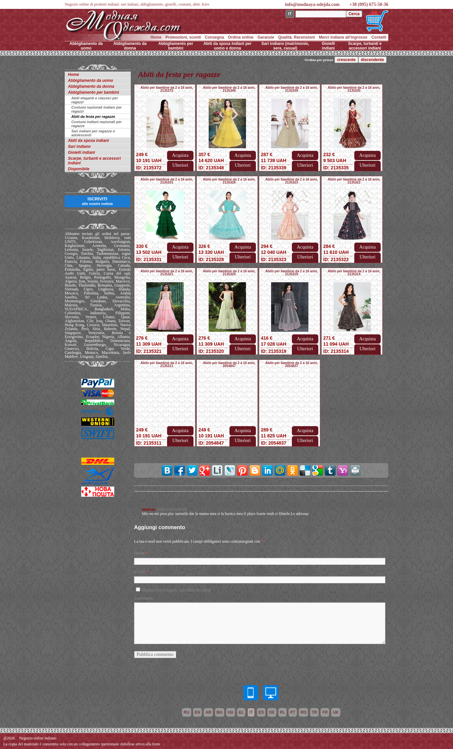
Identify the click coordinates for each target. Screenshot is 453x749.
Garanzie (266, 37)
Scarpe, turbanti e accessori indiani (364, 46)
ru (186, 712)
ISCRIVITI (97, 201)
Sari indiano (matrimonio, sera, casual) (285, 46)
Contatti (378, 37)
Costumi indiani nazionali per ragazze (96, 124)
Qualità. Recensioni (296, 37)
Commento (144, 598)
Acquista (180, 155)
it (251, 712)
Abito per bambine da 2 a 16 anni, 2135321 (167, 272)
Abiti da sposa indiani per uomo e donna (227, 46)
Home (156, 37)
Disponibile (78, 169)
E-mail (139, 571)
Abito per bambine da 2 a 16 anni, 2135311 (167, 364)
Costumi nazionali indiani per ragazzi (96, 109)
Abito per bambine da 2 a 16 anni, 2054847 (229, 364)
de (272, 712)
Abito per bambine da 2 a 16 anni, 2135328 (229, 181)
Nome (139, 553)
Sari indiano (79, 146)
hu (230, 712)
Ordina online (240, 37)
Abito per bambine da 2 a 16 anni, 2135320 (229, 272)
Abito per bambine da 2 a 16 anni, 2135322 (354, 181)
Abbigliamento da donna (130, 46)
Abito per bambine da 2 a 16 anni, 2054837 (291, 364)
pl (282, 712)
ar (208, 712)
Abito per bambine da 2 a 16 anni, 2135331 (167, 181)
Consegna (214, 37)
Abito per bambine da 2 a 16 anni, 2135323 (291, 181)
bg (220, 712)
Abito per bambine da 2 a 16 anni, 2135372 (167, 89)
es (261, 712)
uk (335, 712)
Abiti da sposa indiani (88, 140)
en (197, 712)
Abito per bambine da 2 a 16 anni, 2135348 (229, 89)
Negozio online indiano (37, 738)
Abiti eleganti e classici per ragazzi (94, 100)
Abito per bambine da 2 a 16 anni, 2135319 (291, 272)
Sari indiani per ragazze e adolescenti (93, 133)
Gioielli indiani (328, 46)
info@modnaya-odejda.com (312, 4)
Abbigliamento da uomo (86, 46)
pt (292, 712)
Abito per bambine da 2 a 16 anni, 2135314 (354, 272)
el (241, 712)
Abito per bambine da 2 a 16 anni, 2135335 (354, 89)
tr (314, 712)
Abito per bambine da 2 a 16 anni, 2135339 (291, 89)
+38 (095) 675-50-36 (368, 4)
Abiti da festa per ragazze (93, 117)
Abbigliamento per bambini (175, 46)
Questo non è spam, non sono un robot (176, 590)
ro (303, 712)
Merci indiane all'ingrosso (343, 37)
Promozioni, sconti (183, 37)
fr (325, 712)
